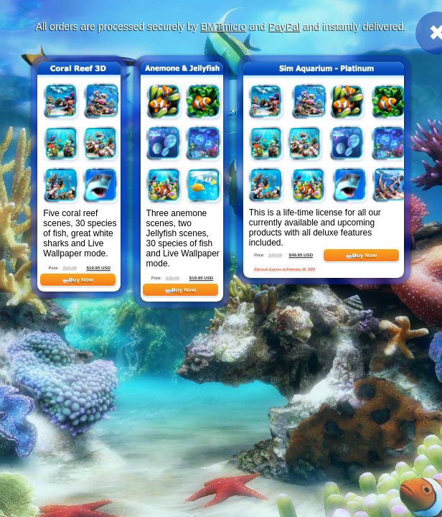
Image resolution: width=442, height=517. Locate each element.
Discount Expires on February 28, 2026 (284, 269)
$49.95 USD (301, 254)
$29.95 (70, 267)
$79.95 (275, 254)
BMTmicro (224, 26)
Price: (54, 268)
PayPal (285, 26)
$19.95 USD (99, 267)
